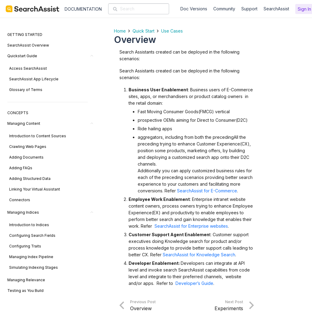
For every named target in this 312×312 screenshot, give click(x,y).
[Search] (138, 8)
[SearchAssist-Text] (32, 8)
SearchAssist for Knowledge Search (199, 254)
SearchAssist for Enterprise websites (191, 226)
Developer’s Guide (194, 283)
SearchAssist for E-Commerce (207, 190)
